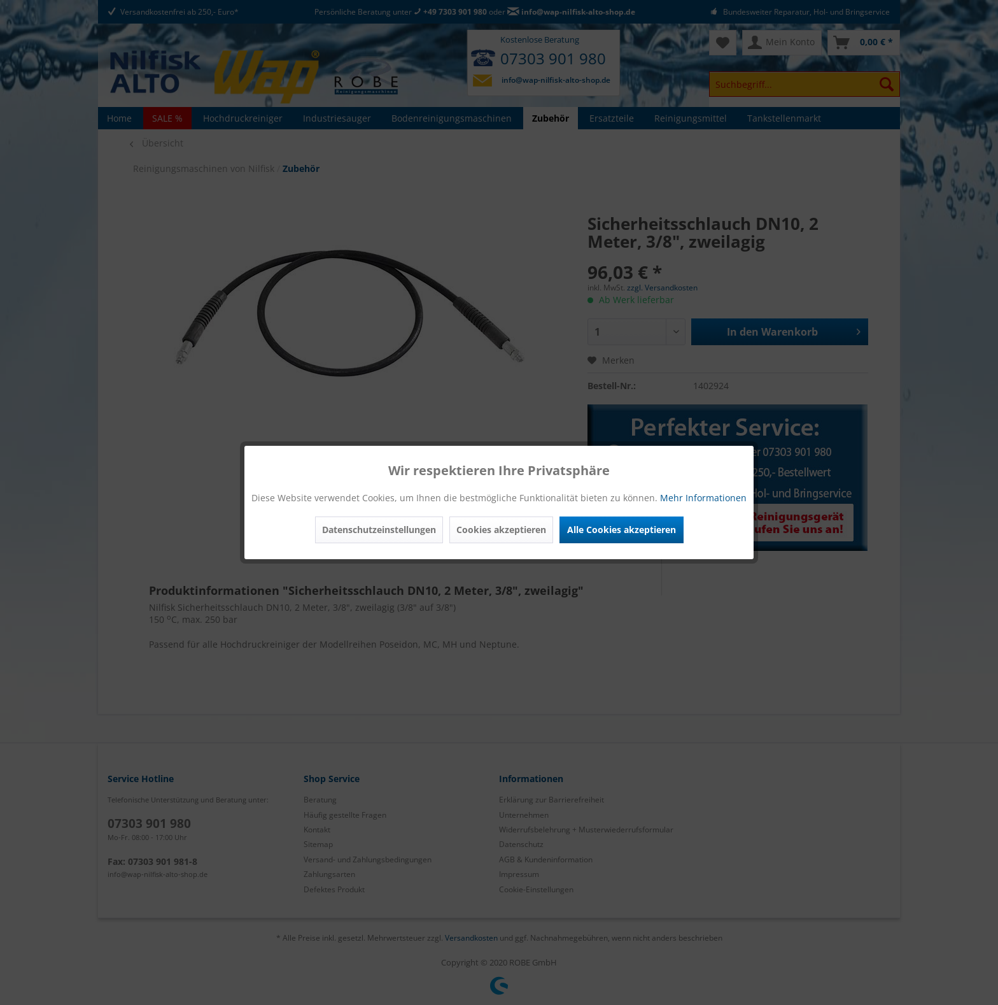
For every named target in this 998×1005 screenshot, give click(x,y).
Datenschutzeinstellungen (379, 530)
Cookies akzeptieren (501, 530)
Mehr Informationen (703, 498)
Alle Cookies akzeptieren (621, 530)
